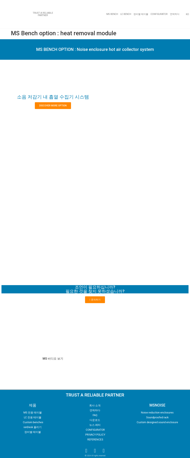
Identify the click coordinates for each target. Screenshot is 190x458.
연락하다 (174, 14)
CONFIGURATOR (159, 14)
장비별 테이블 (140, 14)
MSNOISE (157, 405)
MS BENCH (112, 14)
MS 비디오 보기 (53, 358)
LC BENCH (125, 14)
